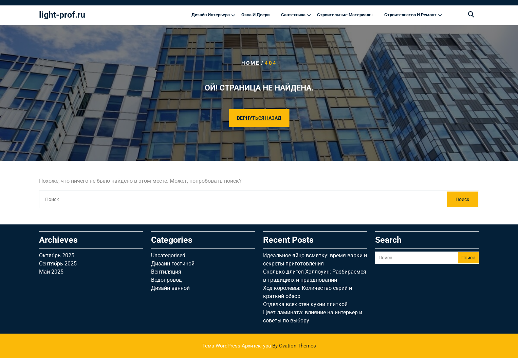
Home (250, 63)
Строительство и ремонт (410, 14)
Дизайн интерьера (210, 14)
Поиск (462, 199)
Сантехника (293, 14)
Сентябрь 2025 (58, 263)
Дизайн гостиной (173, 263)
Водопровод (166, 280)
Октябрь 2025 (56, 255)
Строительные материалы (345, 14)
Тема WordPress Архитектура (259, 346)
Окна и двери (255, 14)
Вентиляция (166, 271)
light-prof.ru (62, 15)
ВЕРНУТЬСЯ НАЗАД (259, 117)
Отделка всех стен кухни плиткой (305, 304)
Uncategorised (168, 255)
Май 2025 (51, 271)
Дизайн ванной (170, 288)
